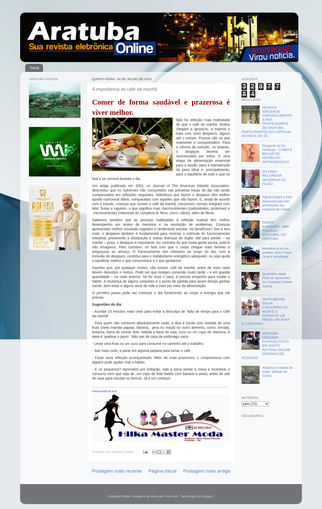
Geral (34, 68)
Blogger (207, 496)
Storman (171, 496)
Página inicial (162, 471)
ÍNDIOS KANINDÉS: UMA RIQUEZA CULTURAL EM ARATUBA (275, 230)
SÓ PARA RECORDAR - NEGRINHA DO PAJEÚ (274, 178)
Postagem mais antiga (206, 471)
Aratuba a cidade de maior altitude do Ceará (277, 372)
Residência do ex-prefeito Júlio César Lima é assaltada (276, 252)
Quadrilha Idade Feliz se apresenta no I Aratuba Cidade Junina (277, 280)
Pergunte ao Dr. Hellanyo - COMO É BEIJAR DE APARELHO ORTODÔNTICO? (277, 154)
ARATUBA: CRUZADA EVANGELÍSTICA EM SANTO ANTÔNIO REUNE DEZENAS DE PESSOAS (266, 346)
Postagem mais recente (117, 471)
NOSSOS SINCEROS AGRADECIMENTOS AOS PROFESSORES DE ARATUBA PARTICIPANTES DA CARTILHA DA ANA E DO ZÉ (267, 122)
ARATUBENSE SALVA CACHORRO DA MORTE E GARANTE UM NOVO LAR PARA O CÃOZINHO (266, 311)
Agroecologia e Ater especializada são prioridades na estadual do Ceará (277, 203)
